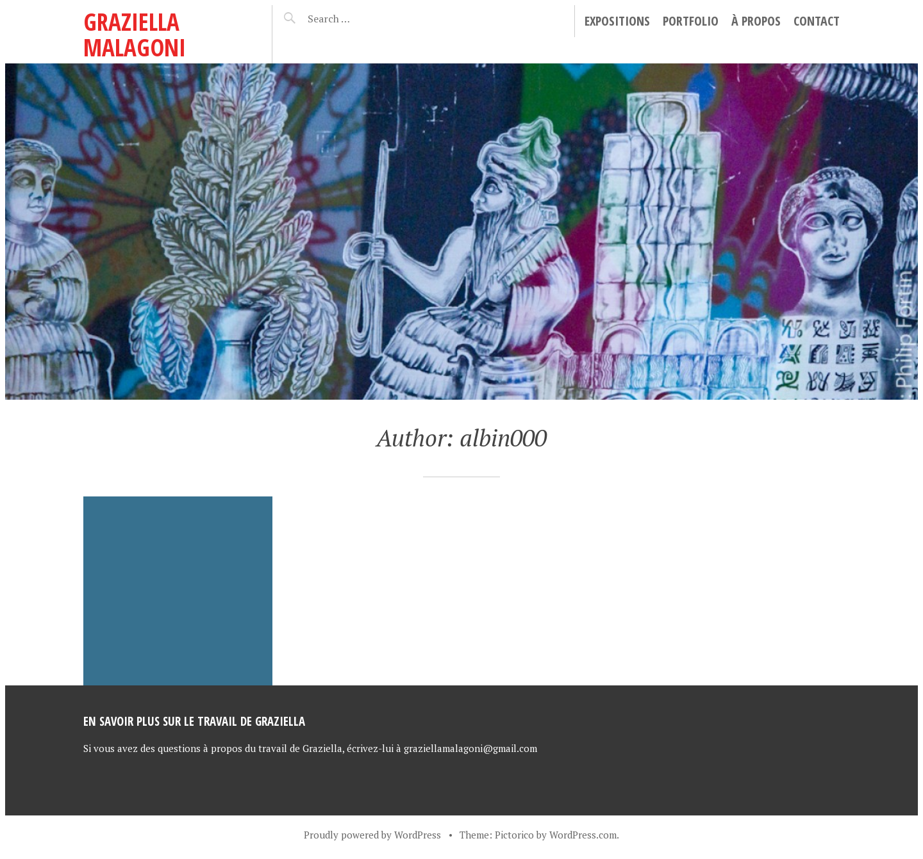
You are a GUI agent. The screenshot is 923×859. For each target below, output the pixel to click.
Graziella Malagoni (134, 34)
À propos (756, 20)
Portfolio (691, 20)
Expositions (617, 20)
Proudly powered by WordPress (372, 834)
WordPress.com (583, 834)
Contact (817, 20)
